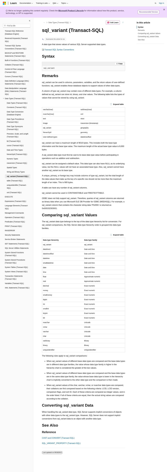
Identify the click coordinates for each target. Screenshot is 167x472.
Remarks (141, 30)
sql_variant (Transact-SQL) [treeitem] (17, 176)
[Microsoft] (4, 3)
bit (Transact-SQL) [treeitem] (14, 141)
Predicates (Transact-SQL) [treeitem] (15, 222)
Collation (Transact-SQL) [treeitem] (14, 65)
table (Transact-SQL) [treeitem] (14, 181)
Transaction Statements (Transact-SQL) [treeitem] (14, 277)
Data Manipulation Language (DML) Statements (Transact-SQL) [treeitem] (16, 91)
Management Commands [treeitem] (14, 213)
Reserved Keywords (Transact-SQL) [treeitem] (16, 39)
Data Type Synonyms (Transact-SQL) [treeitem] (15, 127)
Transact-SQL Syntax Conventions (59, 50)
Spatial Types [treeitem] (12, 167)
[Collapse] (29, 21)
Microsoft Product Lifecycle (71, 11)
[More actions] (123, 22)
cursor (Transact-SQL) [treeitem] (15, 145)
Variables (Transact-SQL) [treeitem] (14, 283)
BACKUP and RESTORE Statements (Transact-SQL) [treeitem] (15, 54)
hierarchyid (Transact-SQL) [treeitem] (17, 154)
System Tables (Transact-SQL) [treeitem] (16, 267)
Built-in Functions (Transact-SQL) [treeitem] (17, 60)
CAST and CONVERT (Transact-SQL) (58, 438)
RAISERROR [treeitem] (10, 230)
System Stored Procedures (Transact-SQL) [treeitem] (15, 261)
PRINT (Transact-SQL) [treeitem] (13, 226)
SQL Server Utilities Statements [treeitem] (17, 248)
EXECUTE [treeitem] (9, 197)
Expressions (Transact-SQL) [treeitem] (15, 201)
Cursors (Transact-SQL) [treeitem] (14, 76)
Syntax (140, 27)
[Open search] (155, 3)
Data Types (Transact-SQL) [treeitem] (17, 103)
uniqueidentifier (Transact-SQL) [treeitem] (16, 186)
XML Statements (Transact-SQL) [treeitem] (17, 288)
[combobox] (16, 26)
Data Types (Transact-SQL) (58, 22)
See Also (141, 40)
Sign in (161, 3)
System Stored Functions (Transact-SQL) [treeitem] (14, 254)
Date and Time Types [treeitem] (15, 150)
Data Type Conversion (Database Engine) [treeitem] (15, 113)
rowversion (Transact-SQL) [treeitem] (17, 163)
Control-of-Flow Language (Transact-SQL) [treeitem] (14, 70)
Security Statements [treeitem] (12, 235)
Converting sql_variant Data (148, 36)
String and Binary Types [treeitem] (16, 172)
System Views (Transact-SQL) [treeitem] (16, 272)
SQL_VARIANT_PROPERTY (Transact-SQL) (61, 443)
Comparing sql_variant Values (149, 33)
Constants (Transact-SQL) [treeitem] (16, 107)
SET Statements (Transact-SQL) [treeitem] (17, 244)
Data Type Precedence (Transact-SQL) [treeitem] (15, 120)
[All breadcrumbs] (44, 22)
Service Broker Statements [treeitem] (15, 239)
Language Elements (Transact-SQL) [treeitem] (16, 207)
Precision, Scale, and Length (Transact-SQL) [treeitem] (17, 135)
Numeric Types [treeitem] (12, 159)
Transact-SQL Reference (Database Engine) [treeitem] (14, 32)
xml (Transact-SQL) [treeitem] (14, 192)
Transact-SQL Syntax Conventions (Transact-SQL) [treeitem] (15, 47)
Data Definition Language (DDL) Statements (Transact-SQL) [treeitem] (17, 82)
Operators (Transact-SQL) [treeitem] (14, 217)
